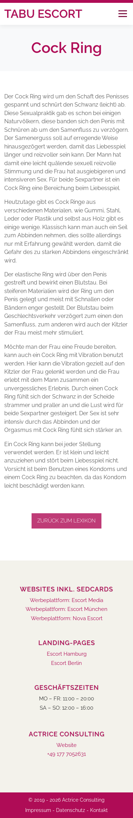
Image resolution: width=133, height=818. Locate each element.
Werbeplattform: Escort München (66, 609)
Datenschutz (70, 810)
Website (66, 745)
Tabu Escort (43, 13)
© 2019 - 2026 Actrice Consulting (66, 800)
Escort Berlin (66, 663)
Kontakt (99, 810)
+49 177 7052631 (66, 754)
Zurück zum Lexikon (66, 521)
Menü (122, 13)
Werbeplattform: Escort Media (66, 600)
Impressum (38, 810)
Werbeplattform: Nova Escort (66, 618)
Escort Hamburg (67, 654)
